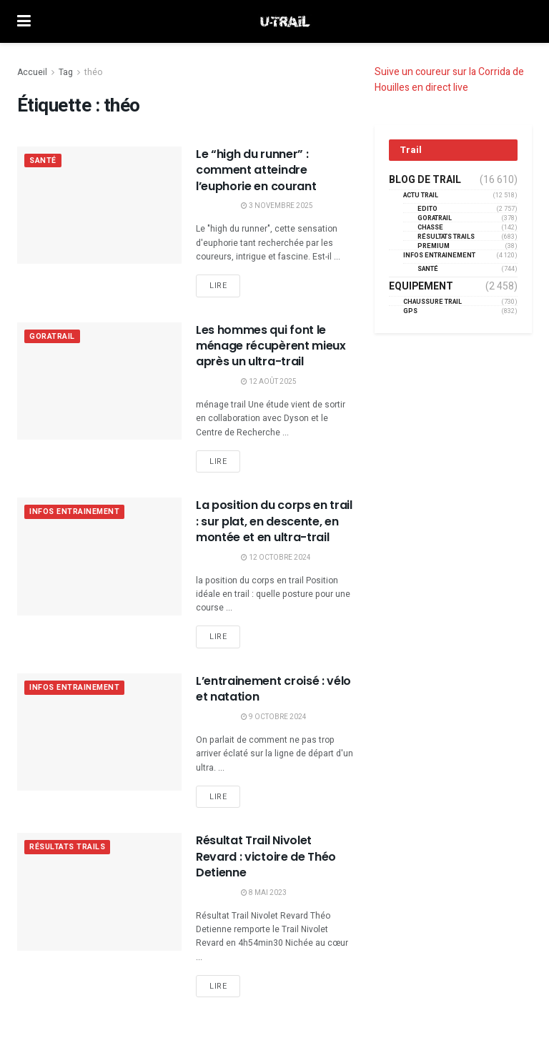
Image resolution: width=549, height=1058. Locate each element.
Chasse (430, 227)
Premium (433, 246)
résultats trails (70, 847)
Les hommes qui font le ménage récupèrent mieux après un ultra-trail (271, 346)
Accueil (32, 72)
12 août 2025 (269, 382)
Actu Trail (420, 195)
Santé (43, 161)
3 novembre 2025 (277, 206)
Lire (218, 286)
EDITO (427, 209)
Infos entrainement (76, 512)
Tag (66, 72)
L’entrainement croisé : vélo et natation (273, 689)
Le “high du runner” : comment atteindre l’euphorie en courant (256, 170)
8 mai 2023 (264, 893)
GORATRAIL (52, 337)
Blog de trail (425, 180)
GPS (410, 311)
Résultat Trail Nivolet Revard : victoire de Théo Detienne (266, 856)
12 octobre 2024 (276, 558)
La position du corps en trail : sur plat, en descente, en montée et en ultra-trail (274, 521)
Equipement (421, 287)
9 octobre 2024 (274, 717)
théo (93, 72)
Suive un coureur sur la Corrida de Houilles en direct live (449, 79)
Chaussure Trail (432, 302)
